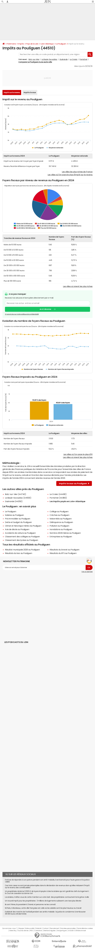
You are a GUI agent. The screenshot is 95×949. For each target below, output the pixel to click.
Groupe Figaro (62, 930)
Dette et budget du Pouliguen (18, 522)
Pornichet (83, 59)
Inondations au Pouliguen (61, 529)
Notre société (29, 928)
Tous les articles (23, 930)
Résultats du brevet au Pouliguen (64, 550)
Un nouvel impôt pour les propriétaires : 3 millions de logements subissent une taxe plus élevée (43, 901)
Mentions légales (49, 930)
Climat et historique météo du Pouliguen (23, 526)
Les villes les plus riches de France (77, 172)
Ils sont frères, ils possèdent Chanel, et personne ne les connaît (30, 904)
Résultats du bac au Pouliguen (18, 553)
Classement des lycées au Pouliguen (21, 540)
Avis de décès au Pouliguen (17, 529)
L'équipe (21, 928)
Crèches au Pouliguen (59, 515)
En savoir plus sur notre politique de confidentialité (22, 314)
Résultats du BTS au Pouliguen (63, 553)
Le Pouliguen (61, 44)
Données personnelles (68, 928)
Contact (46, 928)
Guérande (63, 59)
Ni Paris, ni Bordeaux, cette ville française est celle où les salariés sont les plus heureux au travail (43, 908)
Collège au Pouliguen (59, 511)
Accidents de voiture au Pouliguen (20, 533)
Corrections (38, 930)
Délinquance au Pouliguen (61, 522)
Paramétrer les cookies (85, 928)
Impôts (21, 44)
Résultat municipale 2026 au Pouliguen (22, 550)
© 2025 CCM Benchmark (77, 930)
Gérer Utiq (12, 930)
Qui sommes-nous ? (9, 928)
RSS (31, 930)
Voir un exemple (87, 571)
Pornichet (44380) (58, 498)
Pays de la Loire (32, 44)
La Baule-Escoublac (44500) (18, 498)
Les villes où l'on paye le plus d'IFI (78, 454)
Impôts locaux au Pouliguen (74, 483)
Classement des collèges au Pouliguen (22, 537)
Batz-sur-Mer (34, 59)
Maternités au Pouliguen (60, 519)
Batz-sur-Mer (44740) (15, 494)
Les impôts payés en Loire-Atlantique (67, 501)
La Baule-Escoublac (49, 59)
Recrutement (54, 928)
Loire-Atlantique (47, 44)
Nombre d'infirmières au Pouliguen (65, 533)
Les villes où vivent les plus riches (78, 286)
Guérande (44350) (13, 501)
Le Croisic (73, 59)
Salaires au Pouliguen (14, 515)
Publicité (38, 928)
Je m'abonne (45, 309)
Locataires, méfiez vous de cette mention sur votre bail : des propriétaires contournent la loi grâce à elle (47, 897)
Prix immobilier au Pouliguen (17, 519)
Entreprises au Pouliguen (61, 537)
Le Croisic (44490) (58, 494)
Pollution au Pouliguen (59, 526)
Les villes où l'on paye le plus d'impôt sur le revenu (70, 175)
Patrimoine (11, 44)
